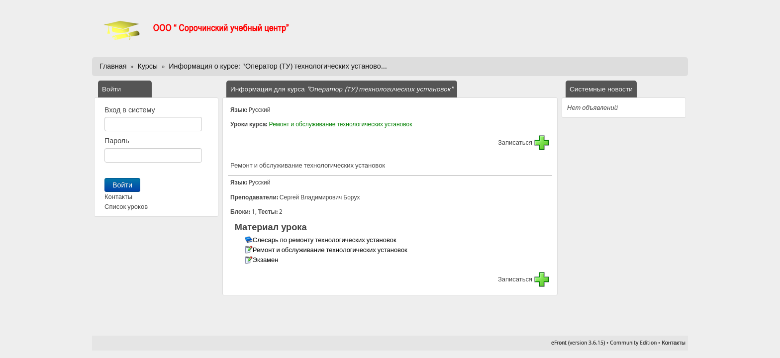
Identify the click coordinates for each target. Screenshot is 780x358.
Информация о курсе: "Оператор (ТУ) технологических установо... (278, 66)
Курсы (147, 66)
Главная (112, 66)
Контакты (118, 196)
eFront (559, 343)
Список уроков (126, 206)
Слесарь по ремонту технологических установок (325, 240)
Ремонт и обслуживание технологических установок (340, 124)
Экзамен (266, 260)
